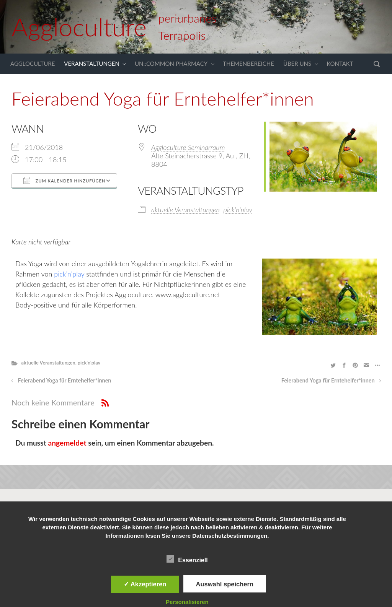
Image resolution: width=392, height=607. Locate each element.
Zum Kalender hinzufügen (64, 180)
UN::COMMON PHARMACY (171, 63)
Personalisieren (187, 602)
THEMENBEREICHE (248, 63)
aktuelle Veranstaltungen (185, 209)
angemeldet (67, 442)
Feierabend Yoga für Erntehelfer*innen (64, 380)
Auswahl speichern (224, 584)
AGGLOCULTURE (32, 63)
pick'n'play (238, 209)
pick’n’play (70, 274)
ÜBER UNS (297, 63)
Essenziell (187, 558)
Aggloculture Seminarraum (188, 147)
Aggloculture (79, 27)
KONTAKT (340, 63)
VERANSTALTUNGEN (91, 63)
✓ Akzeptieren (145, 584)
